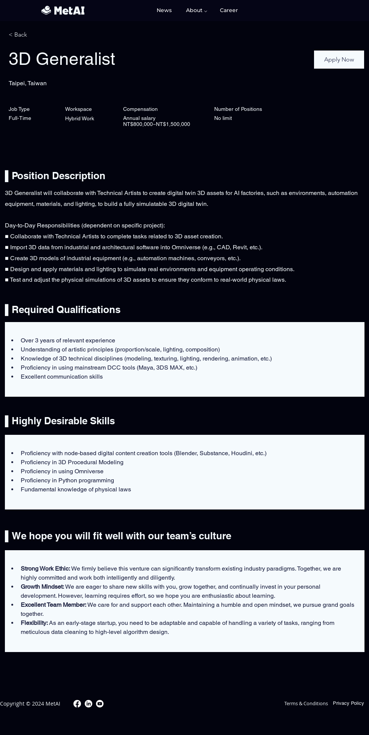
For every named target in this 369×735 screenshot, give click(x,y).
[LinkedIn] (88, 703)
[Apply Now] (339, 60)
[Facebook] (77, 703)
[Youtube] (100, 703)
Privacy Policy (348, 703)
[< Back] (35, 35)
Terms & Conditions (306, 703)
